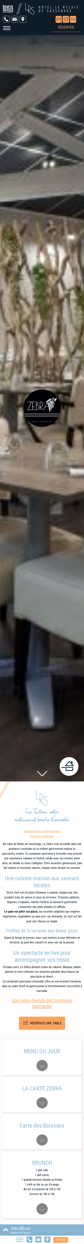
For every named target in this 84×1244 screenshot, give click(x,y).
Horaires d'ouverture (42, 836)
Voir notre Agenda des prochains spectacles (42, 1003)
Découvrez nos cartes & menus (42, 831)
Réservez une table (42, 1023)
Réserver (60, 1240)
